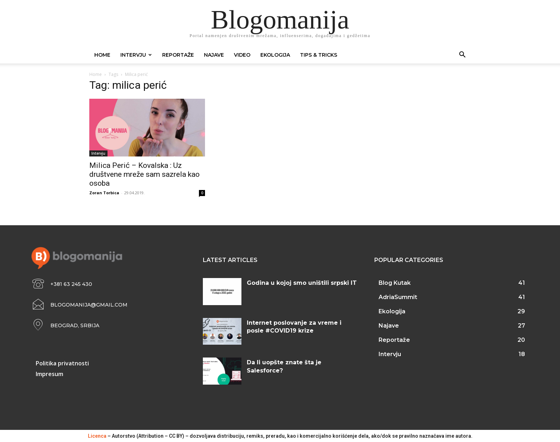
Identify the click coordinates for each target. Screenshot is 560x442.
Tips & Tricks (318, 55)
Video (242, 55)
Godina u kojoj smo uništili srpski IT (302, 282)
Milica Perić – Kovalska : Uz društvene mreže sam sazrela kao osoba (144, 174)
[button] (462, 55)
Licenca (97, 436)
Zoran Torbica (104, 192)
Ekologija (275, 55)
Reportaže (178, 55)
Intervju (136, 55)
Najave (214, 55)
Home (102, 55)
